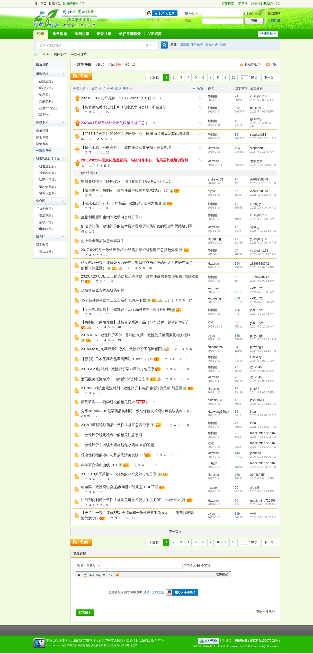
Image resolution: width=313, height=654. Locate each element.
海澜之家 (256, 161)
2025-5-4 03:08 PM (262, 111)
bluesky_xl (215, 400)
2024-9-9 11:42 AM (262, 151)
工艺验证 (197, 45)
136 (237, 310)
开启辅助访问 (219, 3)
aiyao (211, 191)
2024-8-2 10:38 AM (262, 292)
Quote (104, 574)
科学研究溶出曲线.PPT (99, 465)
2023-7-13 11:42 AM (263, 436)
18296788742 (259, 263)
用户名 (189, 13)
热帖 (110, 88)
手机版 (226, 640)
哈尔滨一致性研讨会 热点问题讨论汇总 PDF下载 (120, 487)
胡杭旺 (255, 487)
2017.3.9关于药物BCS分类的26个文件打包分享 (119, 474)
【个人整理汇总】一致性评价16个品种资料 (115, 309)
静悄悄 (212, 96)
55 (236, 161)
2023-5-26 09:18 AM (263, 504)
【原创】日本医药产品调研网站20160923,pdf (117, 359)
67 (236, 250)
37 (190, 300)
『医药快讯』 (45, 88)
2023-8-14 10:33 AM (263, 415)
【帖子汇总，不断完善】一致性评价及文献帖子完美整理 (126, 147)
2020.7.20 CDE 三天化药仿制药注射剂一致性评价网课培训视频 (131, 276)
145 (237, 453)
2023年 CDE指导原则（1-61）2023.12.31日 (116, 98)
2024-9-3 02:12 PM (262, 267)
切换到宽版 (277, 3)
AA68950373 (259, 179)
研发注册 (104, 34)
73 (236, 377)
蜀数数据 (60, 34)
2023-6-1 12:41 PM (262, 491)
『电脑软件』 (45, 229)
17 (236, 179)
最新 (94, 88)
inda (253, 412)
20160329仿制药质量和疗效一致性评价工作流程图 (121, 349)
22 (107, 112)
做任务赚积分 (130, 34)
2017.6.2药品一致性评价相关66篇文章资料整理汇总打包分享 (129, 250)
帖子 (149, 45)
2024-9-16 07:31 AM (263, 138)
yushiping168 (259, 96)
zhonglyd (256, 204)
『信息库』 (43, 95)
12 (236, 412)
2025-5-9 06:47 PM (262, 99)
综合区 (40, 201)
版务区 (40, 236)
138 (237, 475)
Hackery (256, 357)
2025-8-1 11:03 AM (262, 218)
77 (236, 367)
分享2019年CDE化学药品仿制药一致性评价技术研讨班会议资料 (132, 411)
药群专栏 (60, 54)
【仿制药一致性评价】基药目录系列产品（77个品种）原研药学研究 (135, 322)
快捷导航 (267, 34)
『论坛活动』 (45, 251)
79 (236, 204)
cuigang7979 (217, 347)
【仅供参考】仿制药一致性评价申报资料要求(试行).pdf (125, 190)
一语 (253, 513)
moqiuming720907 (263, 433)
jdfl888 (254, 389)
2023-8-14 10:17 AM (263, 426)
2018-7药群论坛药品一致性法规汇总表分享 (115, 425)
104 (237, 148)
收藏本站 (55, 3)
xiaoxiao (213, 148)
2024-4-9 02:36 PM (262, 392)
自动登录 (252, 13)
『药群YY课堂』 (47, 108)
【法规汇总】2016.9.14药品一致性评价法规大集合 (121, 203)
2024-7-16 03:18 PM (263, 164)
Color (85, 574)
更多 (126, 88)
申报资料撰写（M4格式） (101, 181)
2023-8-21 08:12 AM (263, 403)
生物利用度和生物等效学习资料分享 (110, 217)
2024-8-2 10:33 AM (262, 313)
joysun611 (257, 400)
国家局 (184, 45)
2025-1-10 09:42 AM (263, 254)
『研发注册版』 (47, 166)
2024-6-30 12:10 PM (263, 350)
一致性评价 (79, 54)
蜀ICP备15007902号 (264, 640)
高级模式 (222, 574)
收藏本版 (253, 64)
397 (237, 323)
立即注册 (274, 21)
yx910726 (257, 288)
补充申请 (211, 45)
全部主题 (79, 88)
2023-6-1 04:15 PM (262, 478)
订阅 (274, 64)
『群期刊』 (43, 115)
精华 (118, 88)
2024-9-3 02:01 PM (262, 280)
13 (236, 400)
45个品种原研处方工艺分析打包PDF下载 (113, 300)
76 (236, 500)
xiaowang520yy (218, 412)
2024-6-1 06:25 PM (262, 370)
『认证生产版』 (47, 180)
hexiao (212, 487)
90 (236, 487)
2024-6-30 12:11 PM (263, 339)
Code (110, 574)
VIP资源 (155, 34)
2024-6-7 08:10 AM (262, 360)
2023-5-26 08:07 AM (263, 517)
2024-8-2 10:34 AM (262, 302)
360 (237, 298)
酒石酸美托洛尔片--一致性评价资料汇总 (113, 379)
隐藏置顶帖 (200, 98)
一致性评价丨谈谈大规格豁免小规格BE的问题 (117, 445)
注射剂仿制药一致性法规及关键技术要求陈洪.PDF (121, 500)
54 (236, 347)
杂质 (223, 45)
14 (107, 314)
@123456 (257, 367)
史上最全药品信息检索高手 (102, 241)
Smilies (117, 574)
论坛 (40, 34)
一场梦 (212, 463)
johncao (255, 453)
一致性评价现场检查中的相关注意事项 (111, 435)
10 (233, 77)
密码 (188, 21)
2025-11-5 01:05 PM (263, 183)
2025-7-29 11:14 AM (263, 230)
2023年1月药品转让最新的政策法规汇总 (113, 123)
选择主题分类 (86, 565)
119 (237, 513)
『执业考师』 (45, 209)
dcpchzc (256, 108)
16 (236, 227)
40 (119, 327)
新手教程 (42, 244)
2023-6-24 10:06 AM (263, 456)
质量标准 (42, 130)
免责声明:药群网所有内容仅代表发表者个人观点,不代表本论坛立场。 (100, 645)
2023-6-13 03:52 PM (263, 466)
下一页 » (175, 531)
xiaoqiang (214, 239)
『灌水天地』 (45, 222)
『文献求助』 (45, 101)
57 (236, 191)
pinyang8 (256, 336)
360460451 (258, 475)
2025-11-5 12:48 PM (263, 194)
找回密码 (274, 13)
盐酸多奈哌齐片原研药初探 (102, 290)
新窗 (200, 88)
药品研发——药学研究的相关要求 (108, 402)
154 (237, 263)
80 (236, 357)
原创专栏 (42, 137)
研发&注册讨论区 (48, 158)
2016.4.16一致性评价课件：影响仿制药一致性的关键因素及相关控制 (136, 335)
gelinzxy (255, 119)
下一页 (268, 77)
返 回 (155, 77)
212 (237, 108)
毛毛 (211, 323)
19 (236, 121)
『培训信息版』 (47, 193)
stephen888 (258, 134)
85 (236, 134)
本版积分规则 (265, 611)
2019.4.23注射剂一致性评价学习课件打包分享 (118, 369)
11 (107, 152)
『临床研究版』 (47, 186)
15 (178, 455)
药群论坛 (35, 54)
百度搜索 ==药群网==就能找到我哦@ (247, 3)
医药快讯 (82, 34)
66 (236, 463)
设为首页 (40, 3)
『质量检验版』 (47, 173)
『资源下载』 (45, 215)
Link (98, 574)
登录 (146, 592)
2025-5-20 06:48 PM (263, 242)
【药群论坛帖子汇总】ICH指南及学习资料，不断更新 (123, 107)
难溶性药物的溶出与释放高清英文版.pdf (113, 455)
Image (91, 574)
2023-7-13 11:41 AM (263, 446)
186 (237, 336)
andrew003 (215, 179)
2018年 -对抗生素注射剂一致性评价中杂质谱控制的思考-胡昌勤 (131, 388)
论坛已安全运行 (74, 3)
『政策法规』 (45, 81)
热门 (102, 88)
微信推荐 (42, 144)
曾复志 (255, 227)
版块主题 (87, 173)
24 (236, 96)
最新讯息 (42, 73)
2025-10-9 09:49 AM (263, 207)
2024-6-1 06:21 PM (262, 380)
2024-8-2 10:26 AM (262, 326)
